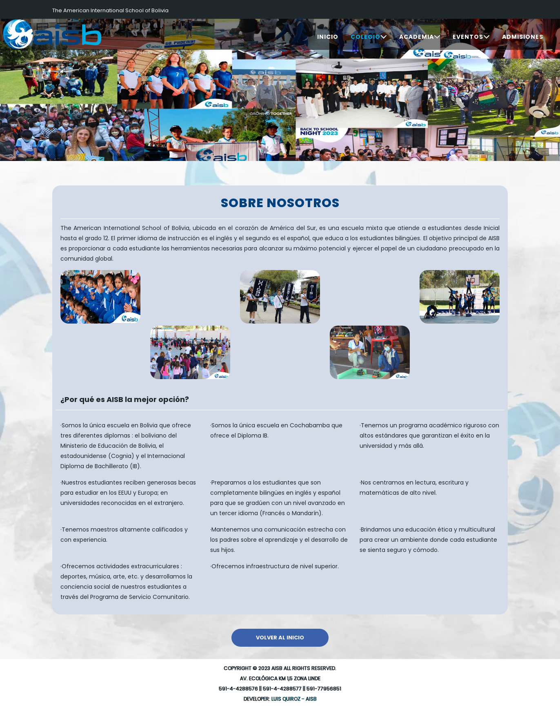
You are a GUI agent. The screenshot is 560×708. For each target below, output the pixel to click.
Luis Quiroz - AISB (294, 698)
